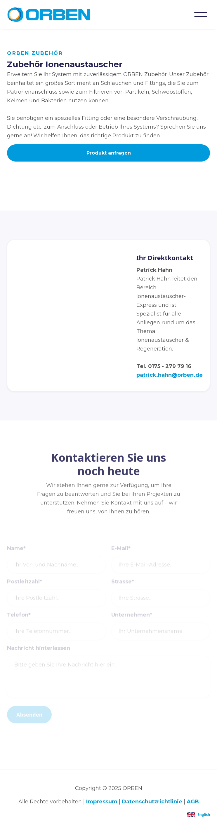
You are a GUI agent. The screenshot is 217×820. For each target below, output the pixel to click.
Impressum (101, 801)
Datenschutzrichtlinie (152, 801)
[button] (200, 14)
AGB (193, 801)
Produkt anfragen (108, 153)
